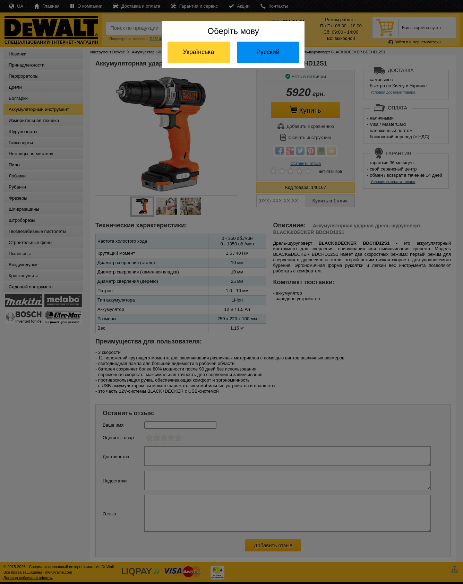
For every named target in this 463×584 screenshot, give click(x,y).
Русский (268, 52)
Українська (198, 52)
